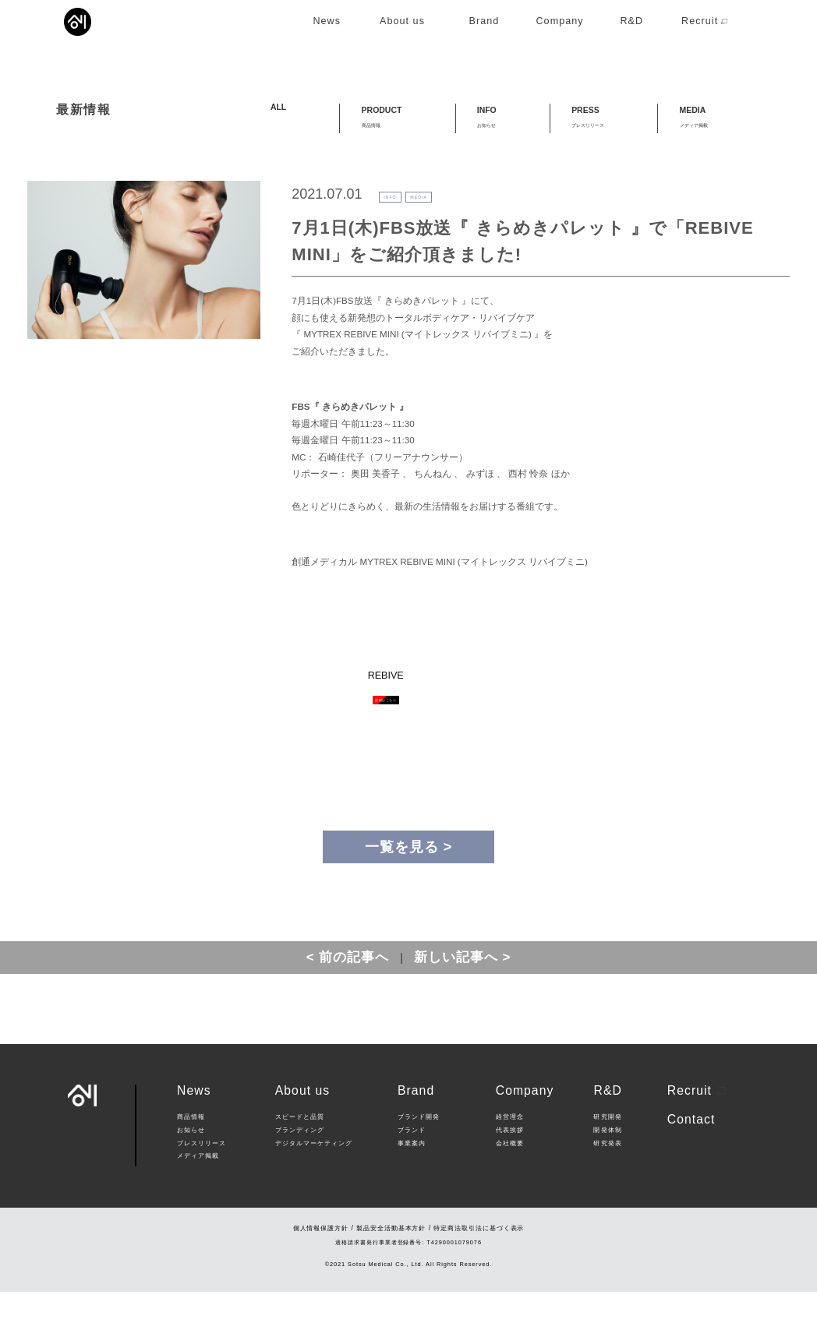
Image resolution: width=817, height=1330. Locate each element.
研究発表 (607, 1181)
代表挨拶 (510, 1168)
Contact (691, 1157)
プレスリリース (201, 1181)
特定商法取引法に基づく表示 (478, 1266)
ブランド (412, 1168)
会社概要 (510, 1181)
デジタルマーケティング (314, 1181)
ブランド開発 (419, 1155)
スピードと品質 (299, 1155)
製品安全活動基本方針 (391, 1266)
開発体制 (607, 1168)
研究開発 (607, 1155)
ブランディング (299, 1168)
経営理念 (510, 1155)
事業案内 (412, 1181)
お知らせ (191, 1168)
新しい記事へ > (462, 995)
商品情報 (191, 1155)
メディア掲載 (198, 1194)
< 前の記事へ (348, 995)
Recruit (696, 1128)
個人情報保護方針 (321, 1266)
